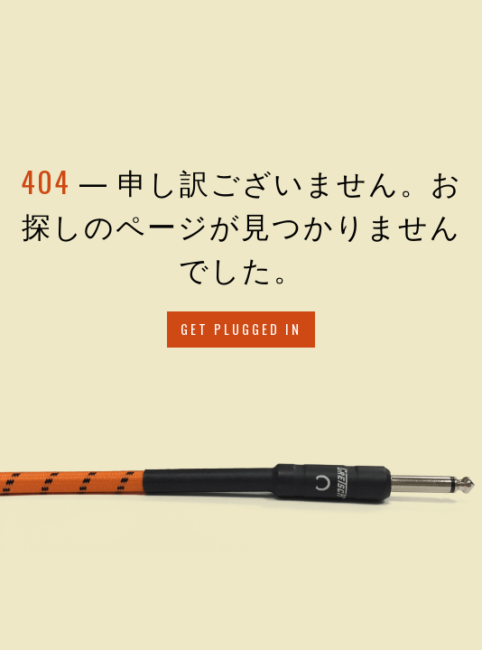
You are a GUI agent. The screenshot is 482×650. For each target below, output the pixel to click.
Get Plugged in (241, 329)
